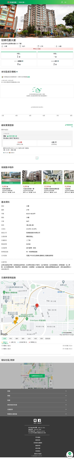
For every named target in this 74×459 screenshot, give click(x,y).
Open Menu (65, 2)
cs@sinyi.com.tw (40, 431)
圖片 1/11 (3, 7)
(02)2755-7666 (37, 429)
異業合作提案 (37, 454)
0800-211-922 (41, 427)
